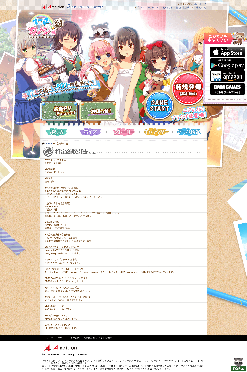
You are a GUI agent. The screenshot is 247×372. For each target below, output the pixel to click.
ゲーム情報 (189, 132)
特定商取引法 (182, 7)
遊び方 (56, 132)
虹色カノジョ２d (44, 25)
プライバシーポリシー (147, 7)
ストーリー (123, 132)
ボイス (90, 132)
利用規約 (167, 7)
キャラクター (156, 132)
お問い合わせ (200, 7)
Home (49, 143)
